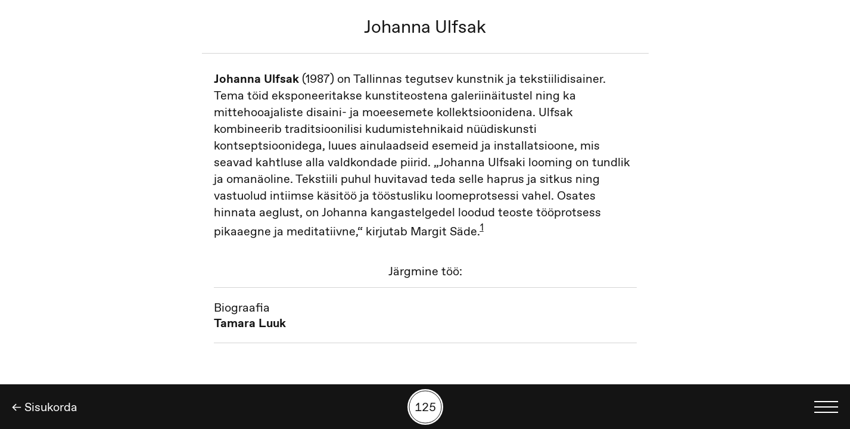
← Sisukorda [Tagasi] (44, 407)
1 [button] (482, 227)
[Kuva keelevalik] (826, 407)
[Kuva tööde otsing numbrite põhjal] (425, 407)
